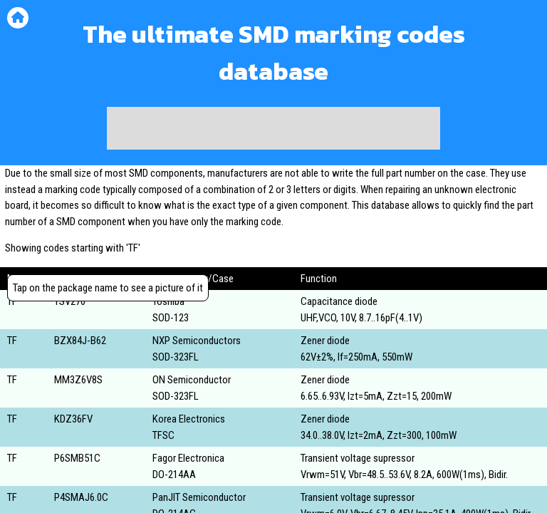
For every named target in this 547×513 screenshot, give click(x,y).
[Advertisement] (273, 128)
